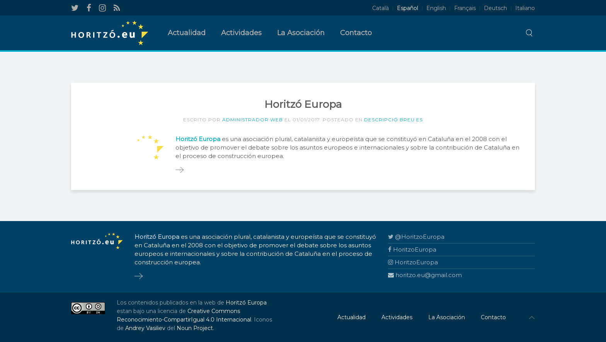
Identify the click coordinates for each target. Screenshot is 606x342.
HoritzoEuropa (412, 249)
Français (465, 8)
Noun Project (195, 328)
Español (407, 8)
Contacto (356, 33)
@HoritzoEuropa (416, 236)
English (436, 8)
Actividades (241, 33)
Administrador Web (252, 120)
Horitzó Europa (246, 302)
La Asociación (301, 33)
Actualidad (187, 33)
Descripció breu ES (393, 120)
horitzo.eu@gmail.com (425, 275)
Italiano (525, 8)
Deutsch (495, 8)
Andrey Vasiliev (145, 328)
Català (380, 8)
